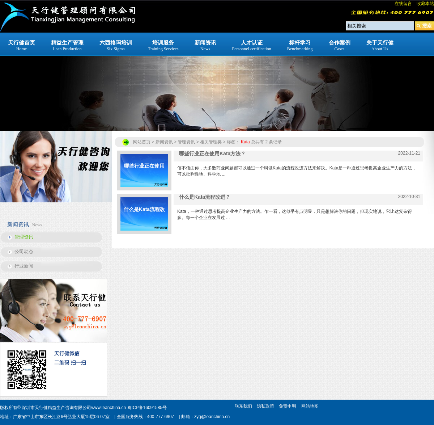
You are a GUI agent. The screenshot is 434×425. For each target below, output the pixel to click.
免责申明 (287, 406)
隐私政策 (265, 406)
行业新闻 (23, 266)
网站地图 (310, 406)
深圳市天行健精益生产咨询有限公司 (56, 407)
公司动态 (23, 251)
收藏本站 (425, 3)
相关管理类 (211, 141)
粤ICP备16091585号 (147, 407)
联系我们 (243, 406)
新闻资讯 (164, 141)
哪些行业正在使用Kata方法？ (144, 175)
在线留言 (403, 3)
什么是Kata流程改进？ (144, 218)
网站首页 (141, 141)
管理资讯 (23, 237)
